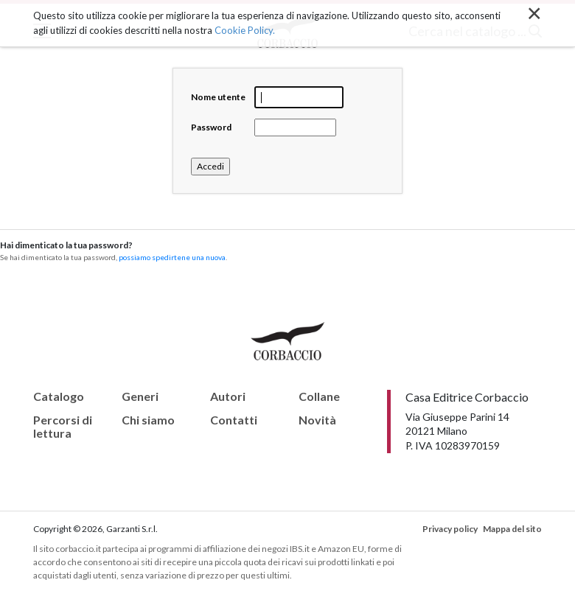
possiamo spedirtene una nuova (172, 257)
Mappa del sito (512, 528)
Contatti (233, 420)
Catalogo (58, 396)
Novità (317, 420)
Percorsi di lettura (62, 426)
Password (211, 127)
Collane (319, 396)
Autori (227, 396)
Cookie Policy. (245, 29)
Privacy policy (450, 528)
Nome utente (218, 96)
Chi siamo (148, 420)
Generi (140, 396)
